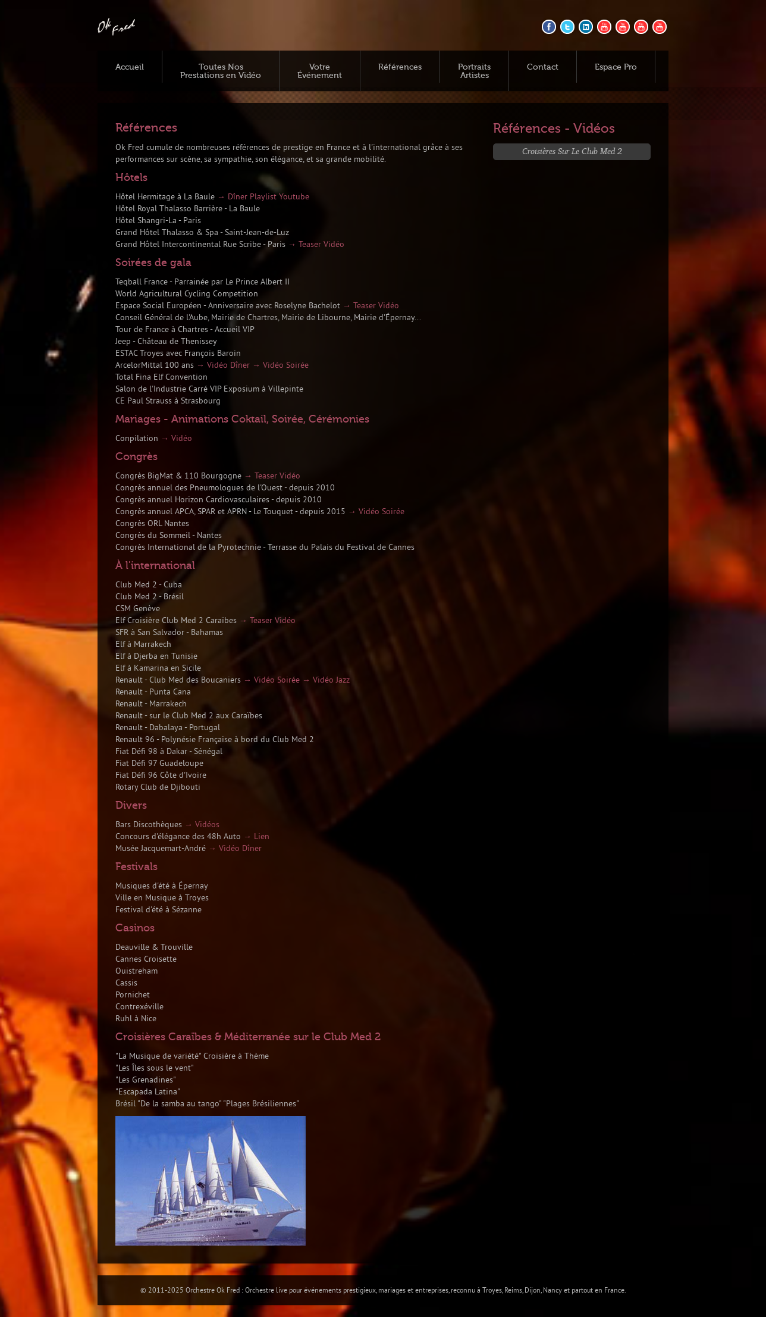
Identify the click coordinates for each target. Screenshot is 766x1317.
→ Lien (256, 837)
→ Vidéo (176, 439)
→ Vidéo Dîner (223, 366)
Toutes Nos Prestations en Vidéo (220, 71)
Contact (542, 67)
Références (400, 67)
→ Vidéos (201, 825)
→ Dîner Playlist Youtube (263, 197)
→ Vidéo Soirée (280, 366)
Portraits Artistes (474, 71)
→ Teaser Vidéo (316, 245)
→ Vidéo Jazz (326, 680)
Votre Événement (319, 71)
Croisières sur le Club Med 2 (572, 151)
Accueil (129, 67)
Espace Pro (616, 67)
